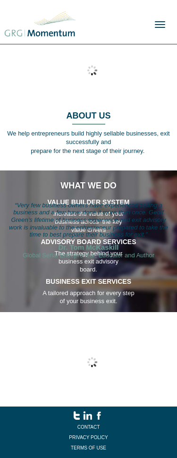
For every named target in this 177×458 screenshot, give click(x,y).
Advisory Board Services (88, 242)
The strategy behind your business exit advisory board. (89, 261)
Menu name (40, 24)
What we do (88, 185)
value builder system (89, 202)
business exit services (88, 281)
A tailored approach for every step (88, 293)
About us (89, 115)
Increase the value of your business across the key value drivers (88, 221)
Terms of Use (88, 447)
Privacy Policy (88, 437)
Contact (88, 427)
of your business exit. (88, 301)
